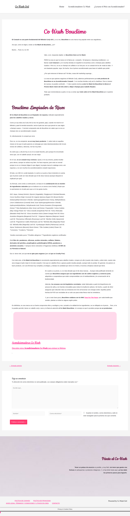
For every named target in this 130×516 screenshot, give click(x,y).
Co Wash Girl (22, 6)
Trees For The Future (91, 297)
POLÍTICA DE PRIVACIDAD (41, 502)
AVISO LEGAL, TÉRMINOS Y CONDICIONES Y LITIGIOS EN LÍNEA (28, 505)
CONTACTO (57, 505)
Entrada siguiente (113, 366)
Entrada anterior (16, 366)
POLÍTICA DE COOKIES (22, 502)
